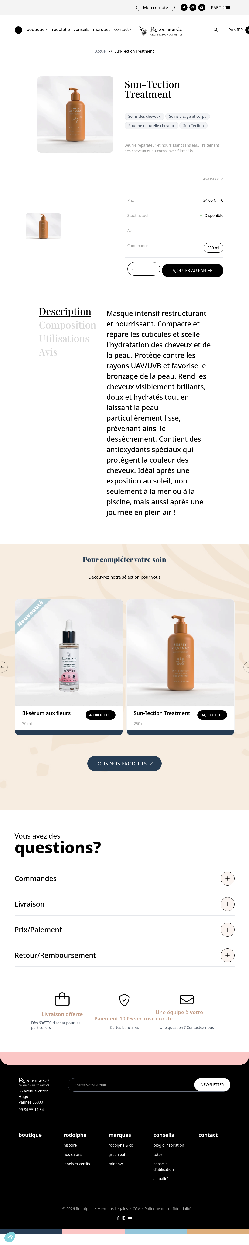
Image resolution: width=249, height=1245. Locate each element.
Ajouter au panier (192, 270)
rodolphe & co (121, 1145)
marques (101, 29)
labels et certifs (77, 1163)
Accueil (101, 51)
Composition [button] (67, 324)
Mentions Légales (112, 1208)
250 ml (213, 247)
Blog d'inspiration (168, 1145)
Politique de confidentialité (168, 1208)
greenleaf (117, 1154)
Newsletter (212, 1084)
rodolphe (61, 29)
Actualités (161, 1178)
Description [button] (65, 311)
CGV (136, 1208)
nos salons (73, 1154)
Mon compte (155, 7)
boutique (37, 29)
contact (123, 29)
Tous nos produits (124, 763)
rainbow (116, 1163)
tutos (158, 1154)
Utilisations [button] (64, 338)
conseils (81, 29)
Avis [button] (48, 351)
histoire (70, 1145)
